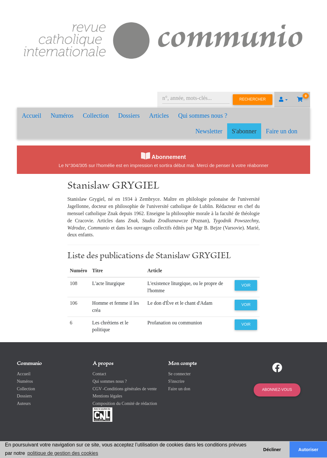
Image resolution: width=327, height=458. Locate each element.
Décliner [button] (272, 449)
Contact (99, 374)
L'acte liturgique (108, 283)
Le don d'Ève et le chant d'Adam (179, 303)
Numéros (62, 115)
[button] (283, 99)
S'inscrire (176, 381)
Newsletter (208, 131)
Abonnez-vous (277, 389)
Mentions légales (107, 396)
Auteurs (24, 403)
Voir (246, 285)
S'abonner (244, 131)
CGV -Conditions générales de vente (125, 389)
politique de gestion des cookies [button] (62, 453)
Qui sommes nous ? (202, 115)
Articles (159, 115)
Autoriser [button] (308, 449)
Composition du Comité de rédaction (125, 403)
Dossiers (129, 115)
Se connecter (179, 374)
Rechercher (252, 99)
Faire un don (281, 131)
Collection (96, 115)
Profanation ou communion (174, 322)
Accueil (31, 115)
